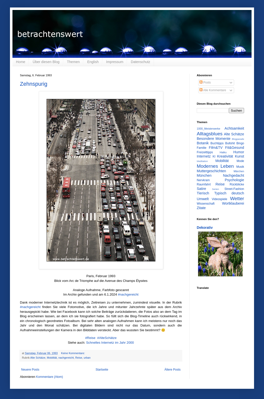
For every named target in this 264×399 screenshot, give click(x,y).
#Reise (90, 338)
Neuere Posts (30, 369)
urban (87, 357)
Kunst (239, 156)
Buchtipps (217, 143)
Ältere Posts (172, 369)
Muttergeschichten (211, 171)
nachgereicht (66, 357)
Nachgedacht (233, 175)
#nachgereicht (128, 294)
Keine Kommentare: (73, 353)
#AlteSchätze (106, 338)
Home (20, 62)
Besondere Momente (213, 139)
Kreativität (225, 156)
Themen (73, 62)
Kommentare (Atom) (49, 377)
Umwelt (203, 199)
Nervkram (203, 180)
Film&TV (215, 148)
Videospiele (219, 199)
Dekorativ (205, 228)
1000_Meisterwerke (208, 128)
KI (214, 156)
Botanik (203, 143)
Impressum (114, 62)
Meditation (202, 161)
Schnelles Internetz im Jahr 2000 (110, 342)
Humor (238, 152)
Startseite (102, 369)
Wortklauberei (233, 203)
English (93, 62)
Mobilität (52, 357)
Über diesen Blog (46, 62)
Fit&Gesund (234, 148)
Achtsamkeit (234, 128)
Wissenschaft (205, 203)
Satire (201, 189)
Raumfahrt (204, 184)
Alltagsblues (209, 133)
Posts (205, 82)
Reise (78, 357)
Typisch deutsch (229, 193)
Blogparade (238, 139)
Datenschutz (140, 62)
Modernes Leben (215, 166)
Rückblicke (237, 184)
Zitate (201, 208)
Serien (215, 189)
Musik (240, 166)
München (204, 175)
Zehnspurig (33, 84)
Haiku (223, 152)
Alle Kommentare (212, 90)
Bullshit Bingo (234, 143)
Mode (240, 161)
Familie (201, 148)
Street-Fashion (234, 189)
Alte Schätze (38, 357)
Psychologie (234, 180)
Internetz (204, 156)
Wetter (237, 198)
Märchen (239, 171)
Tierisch (203, 193)
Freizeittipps (205, 152)
